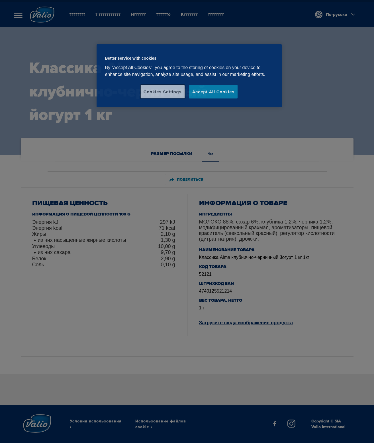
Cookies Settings (163, 91)
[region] (189, 75)
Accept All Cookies (213, 91)
